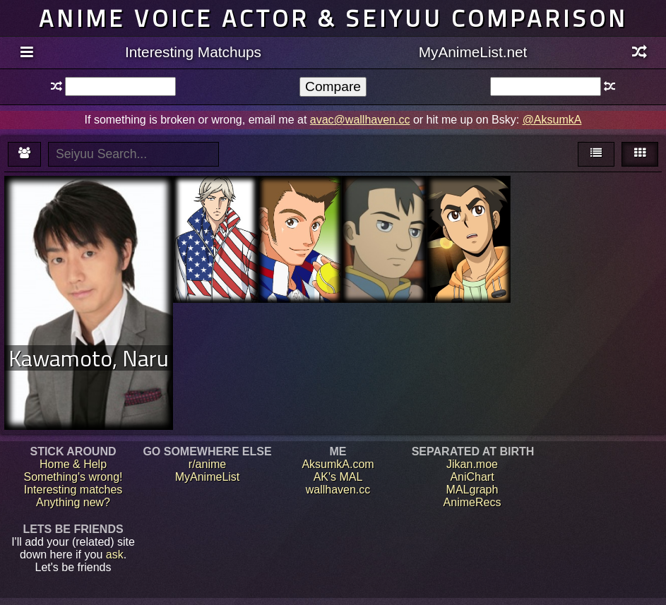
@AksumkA (552, 120)
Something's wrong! (72, 477)
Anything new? (73, 502)
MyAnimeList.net (473, 52)
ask (115, 555)
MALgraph (472, 490)
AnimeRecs (472, 502)
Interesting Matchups (193, 52)
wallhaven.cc (338, 490)
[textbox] (120, 86)
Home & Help (73, 464)
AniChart (472, 477)
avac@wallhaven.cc (360, 120)
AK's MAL (338, 477)
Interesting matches (73, 490)
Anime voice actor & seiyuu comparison (333, 18)
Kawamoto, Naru (88, 358)
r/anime (207, 464)
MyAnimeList (207, 477)
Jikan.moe (472, 464)
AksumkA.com (338, 464)
